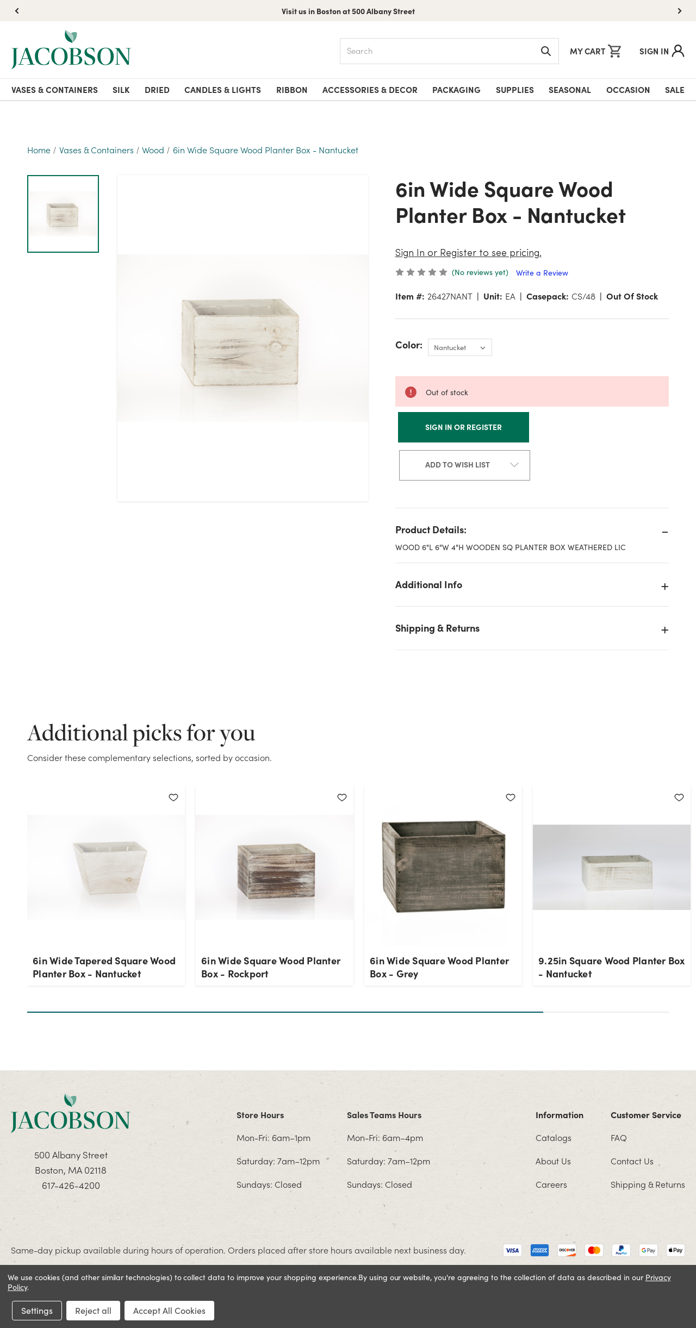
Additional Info (428, 584)
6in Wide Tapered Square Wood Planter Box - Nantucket (104, 967)
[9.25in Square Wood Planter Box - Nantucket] (612, 867)
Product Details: (431, 529)
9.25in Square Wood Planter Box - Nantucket (611, 967)
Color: (408, 345)
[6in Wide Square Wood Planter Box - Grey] (443, 867)
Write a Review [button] (542, 272)
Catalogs (553, 1137)
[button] (679, 10)
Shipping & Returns (437, 627)
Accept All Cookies (169, 1310)
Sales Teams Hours (384, 1114)
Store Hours (260, 1114)
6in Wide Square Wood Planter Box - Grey (439, 967)
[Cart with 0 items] (595, 51)
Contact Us (632, 1161)
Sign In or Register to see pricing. (468, 253)
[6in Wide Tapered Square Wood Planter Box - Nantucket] (106, 867)
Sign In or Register (463, 426)
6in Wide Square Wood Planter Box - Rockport (270, 967)
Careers (551, 1184)
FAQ (619, 1137)
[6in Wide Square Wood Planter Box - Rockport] (274, 867)
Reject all (93, 1310)
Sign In (662, 51)
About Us (553, 1161)
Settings (37, 1310)
